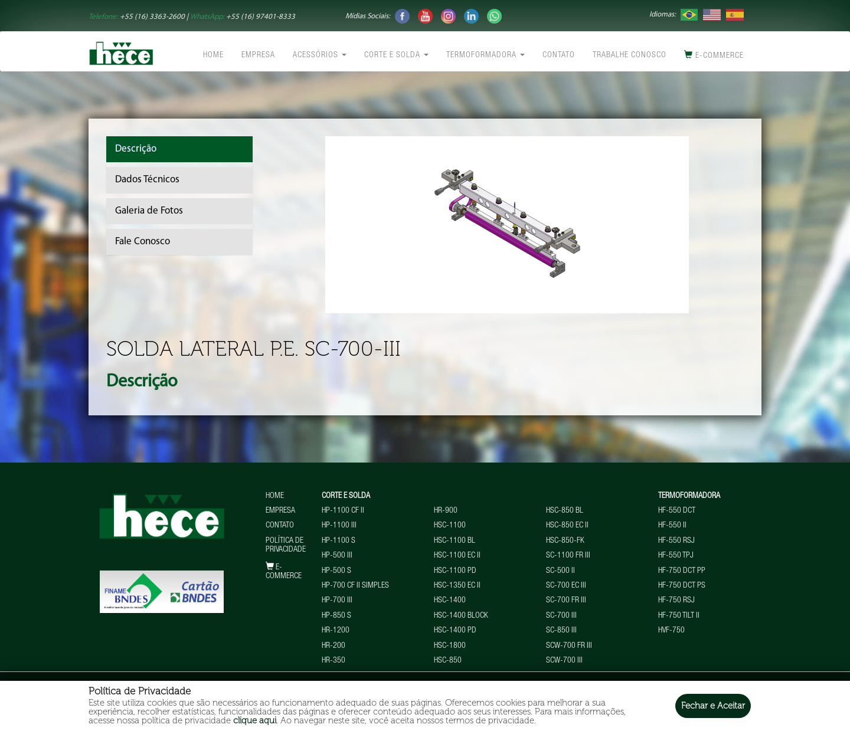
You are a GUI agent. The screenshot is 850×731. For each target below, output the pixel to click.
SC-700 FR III (566, 600)
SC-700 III (561, 616)
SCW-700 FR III (569, 646)
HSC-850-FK (565, 541)
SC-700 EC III (566, 586)
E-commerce (714, 55)
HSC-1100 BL (454, 541)
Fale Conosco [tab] (142, 242)
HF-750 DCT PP (681, 571)
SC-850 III (561, 631)
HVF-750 (671, 631)
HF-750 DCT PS (681, 586)
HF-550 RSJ (676, 541)
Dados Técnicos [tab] (147, 180)
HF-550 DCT (676, 511)
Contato (558, 55)
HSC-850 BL (564, 511)
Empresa (258, 55)
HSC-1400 (450, 600)
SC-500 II (560, 571)
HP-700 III (337, 600)
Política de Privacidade (286, 545)
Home (213, 55)
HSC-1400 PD (455, 631)
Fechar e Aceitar (713, 705)
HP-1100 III (339, 526)
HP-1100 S (338, 541)
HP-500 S (336, 571)
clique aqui (254, 720)
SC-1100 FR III (568, 556)
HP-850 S (336, 616)
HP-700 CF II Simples (355, 586)
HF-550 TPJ (676, 556)
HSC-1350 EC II (457, 586)
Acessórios (319, 55)
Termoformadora (485, 55)
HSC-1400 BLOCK (461, 616)
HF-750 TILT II (678, 616)
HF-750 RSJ (676, 600)
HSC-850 (448, 661)
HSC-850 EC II (567, 526)
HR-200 (333, 646)
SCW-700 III (564, 661)
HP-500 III (337, 556)
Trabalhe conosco (629, 55)
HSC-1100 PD (455, 571)
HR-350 (333, 661)
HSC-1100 (450, 526)
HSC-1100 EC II (457, 556)
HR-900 (445, 511)
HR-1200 (335, 631)
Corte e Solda (396, 55)
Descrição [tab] (135, 149)
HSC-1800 (450, 646)
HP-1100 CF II (343, 511)
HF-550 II (672, 526)
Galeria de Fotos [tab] (149, 211)
